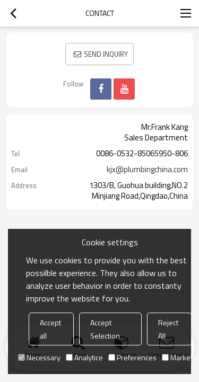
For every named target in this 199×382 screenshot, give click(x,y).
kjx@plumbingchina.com (147, 169)
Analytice (84, 357)
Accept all (50, 329)
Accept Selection (105, 329)
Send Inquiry (106, 54)
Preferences (132, 357)
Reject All (168, 329)
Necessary (39, 357)
